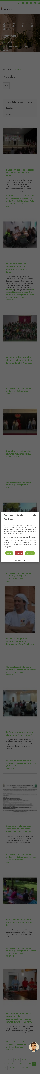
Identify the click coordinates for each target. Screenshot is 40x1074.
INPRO (24, 560)
